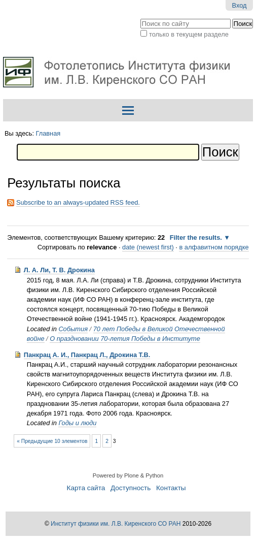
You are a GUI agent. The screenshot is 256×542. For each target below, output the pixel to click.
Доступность (131, 488)
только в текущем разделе (189, 34)
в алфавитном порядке (213, 247)
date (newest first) (148, 247)
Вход (239, 5)
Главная (48, 133)
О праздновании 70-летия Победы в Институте (125, 338)
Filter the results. (197, 237)
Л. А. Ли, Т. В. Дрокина (59, 270)
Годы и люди (77, 423)
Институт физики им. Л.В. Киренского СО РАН (115, 523)
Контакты (171, 488)
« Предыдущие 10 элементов (52, 441)
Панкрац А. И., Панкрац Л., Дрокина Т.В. (87, 355)
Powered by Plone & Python (128, 475)
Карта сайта (86, 488)
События (73, 329)
